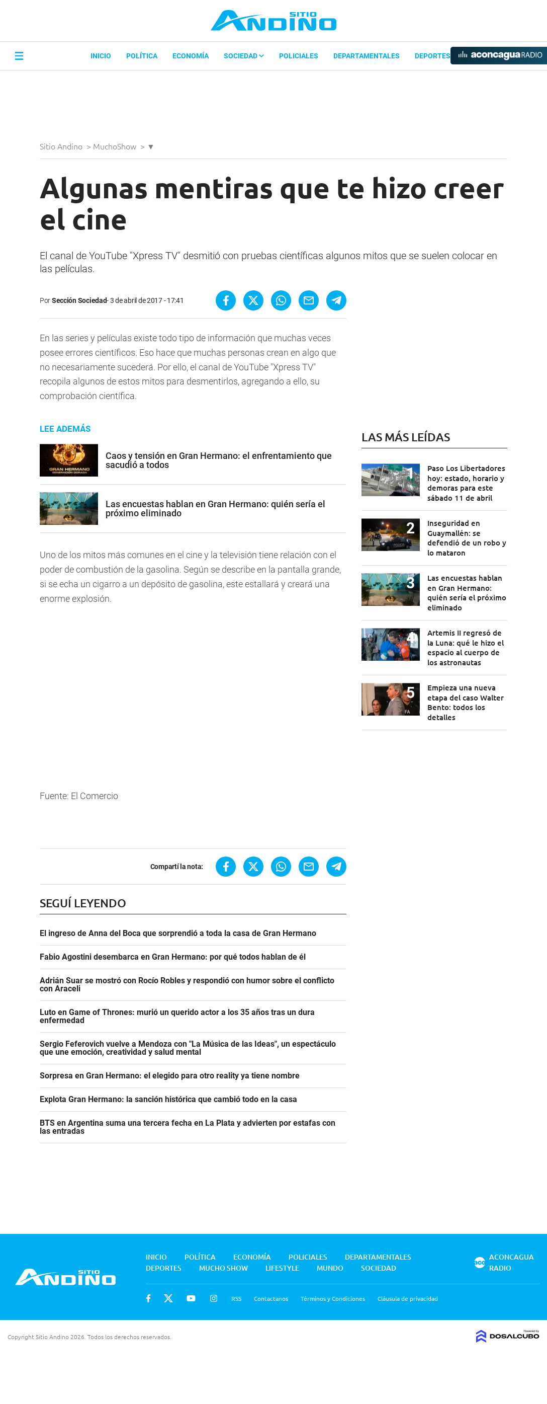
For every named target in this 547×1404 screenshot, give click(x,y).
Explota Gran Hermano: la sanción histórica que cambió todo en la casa (168, 1100)
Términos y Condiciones (333, 1298)
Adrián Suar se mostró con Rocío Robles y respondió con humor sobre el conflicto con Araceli (187, 985)
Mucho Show (223, 1268)
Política (141, 56)
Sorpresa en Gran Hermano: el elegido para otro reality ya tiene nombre (170, 1076)
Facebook (148, 1298)
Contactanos (271, 1298)
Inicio (100, 56)
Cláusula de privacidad (408, 1298)
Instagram (214, 1298)
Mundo (330, 1268)
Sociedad (244, 55)
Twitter (168, 1298)
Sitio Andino (62, 146)
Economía (190, 56)
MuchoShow (115, 146)
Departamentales (366, 56)
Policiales (298, 56)
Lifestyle (282, 1268)
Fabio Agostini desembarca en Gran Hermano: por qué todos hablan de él (173, 957)
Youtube (191, 1298)
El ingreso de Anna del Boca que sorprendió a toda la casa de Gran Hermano (178, 933)
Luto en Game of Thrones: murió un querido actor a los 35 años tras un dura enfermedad (177, 1016)
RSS (236, 1298)
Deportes (432, 56)
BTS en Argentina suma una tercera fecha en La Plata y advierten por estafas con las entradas (187, 1127)
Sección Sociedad (79, 300)
